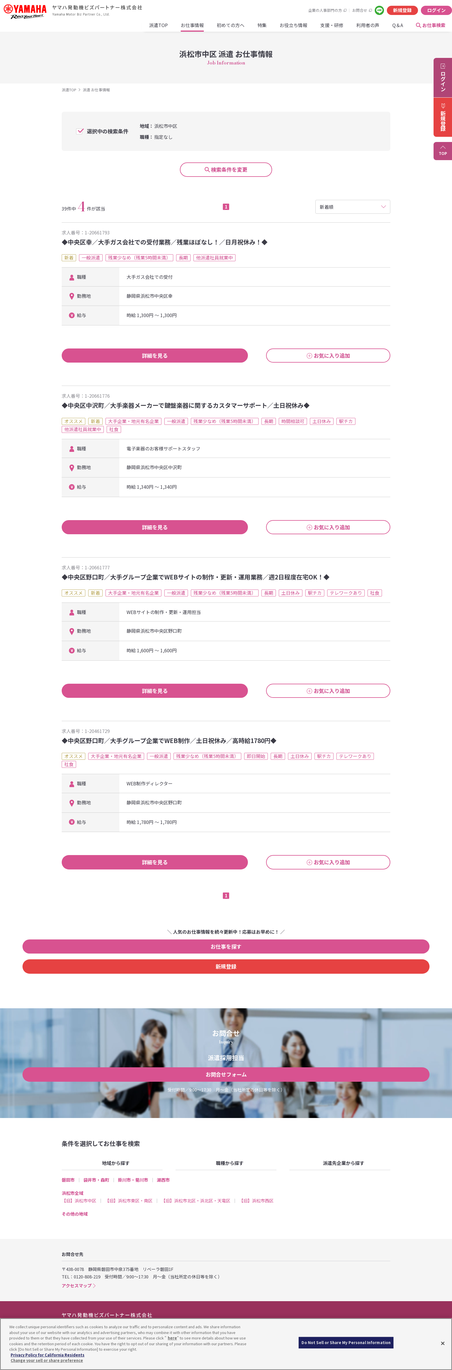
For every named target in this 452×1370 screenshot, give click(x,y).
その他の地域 (75, 1201)
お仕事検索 (362, 29)
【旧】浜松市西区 (256, 1188)
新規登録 (341, 10)
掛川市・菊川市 (133, 1167)
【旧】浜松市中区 (79, 1188)
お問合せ (298, 10)
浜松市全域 (72, 1180)
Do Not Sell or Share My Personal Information (346, 1344)
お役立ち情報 (222, 29)
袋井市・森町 (96, 1167)
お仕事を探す (173, 953)
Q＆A (326, 29)
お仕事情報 (121, 29)
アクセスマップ (77, 1272)
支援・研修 (260, 29)
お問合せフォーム (226, 1061)
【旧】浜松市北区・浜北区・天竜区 (195, 1188)
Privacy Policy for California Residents (47, 1355)
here (172, 1338)
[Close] (442, 1343)
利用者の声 (296, 29)
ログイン (375, 10)
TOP (443, 153)
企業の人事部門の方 (263, 10)
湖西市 (163, 1167)
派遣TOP (87, 29)
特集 (190, 29)
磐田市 (68, 1167)
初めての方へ (159, 29)
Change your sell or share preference (47, 1360)
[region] (226, 1344)
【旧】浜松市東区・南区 (128, 1188)
